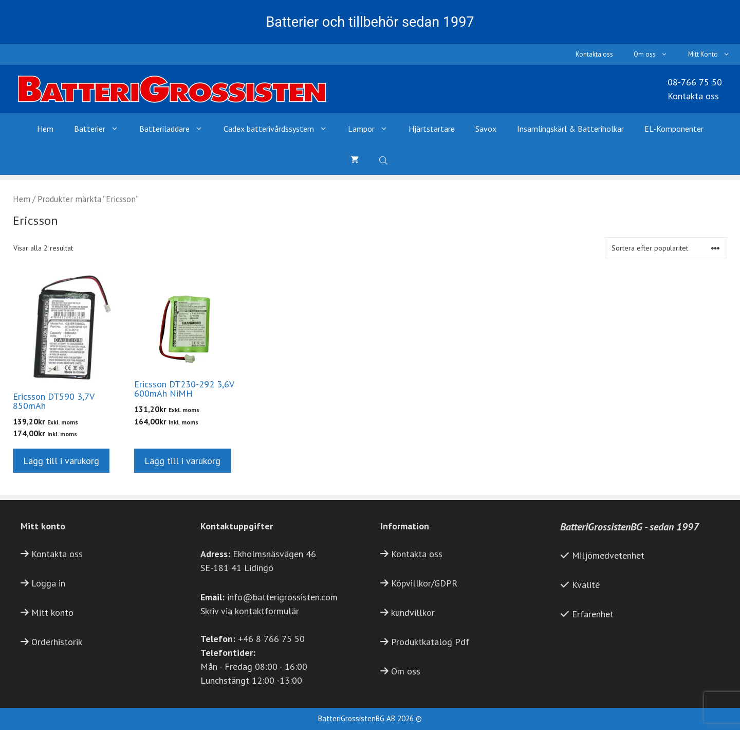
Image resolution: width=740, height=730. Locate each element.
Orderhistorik (56, 642)
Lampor (373, 128)
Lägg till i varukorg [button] (61, 461)
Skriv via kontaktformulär (249, 611)
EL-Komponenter (674, 128)
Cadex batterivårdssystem (281, 128)
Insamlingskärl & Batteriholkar (570, 128)
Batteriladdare (176, 128)
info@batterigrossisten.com (282, 597)
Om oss (656, 54)
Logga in (48, 583)
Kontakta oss (594, 54)
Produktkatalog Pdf (430, 642)
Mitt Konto (714, 54)
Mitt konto (52, 612)
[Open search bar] (384, 159)
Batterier (101, 128)
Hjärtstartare (432, 128)
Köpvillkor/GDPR (424, 583)
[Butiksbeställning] (666, 248)
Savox (485, 128)
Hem (45, 128)
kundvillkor (413, 612)
